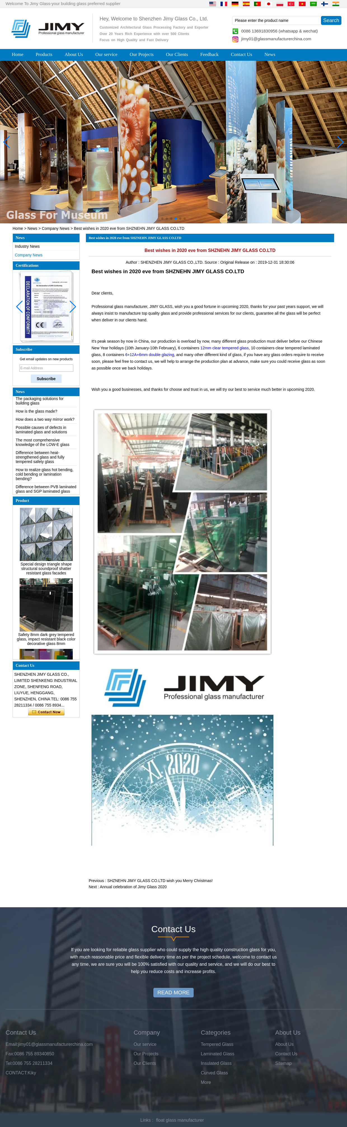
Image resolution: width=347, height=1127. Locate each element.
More (206, 1082)
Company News (55, 228)
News (269, 54)
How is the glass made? (36, 413)
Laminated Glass (218, 1053)
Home (18, 54)
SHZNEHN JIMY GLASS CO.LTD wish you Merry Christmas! (160, 880)
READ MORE (173, 992)
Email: (12, 1044)
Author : (133, 262)
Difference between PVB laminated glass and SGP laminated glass (46, 490)
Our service (106, 54)
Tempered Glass (217, 1044)
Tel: (9, 1063)
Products (44, 54)
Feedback (209, 54)
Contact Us (241, 54)
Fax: (10, 1053)
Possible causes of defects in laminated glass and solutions (41, 431)
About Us (74, 54)
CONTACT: (17, 1072)
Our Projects (142, 54)
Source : (212, 262)
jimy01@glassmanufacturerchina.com (276, 38)
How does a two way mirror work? (45, 421)
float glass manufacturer (180, 1120)
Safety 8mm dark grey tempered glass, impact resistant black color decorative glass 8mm (46, 640)
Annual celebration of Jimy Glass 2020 (133, 887)
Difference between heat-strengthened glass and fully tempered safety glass (40, 459)
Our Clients (177, 54)
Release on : (246, 262)
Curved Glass (214, 1072)
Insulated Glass (216, 1063)
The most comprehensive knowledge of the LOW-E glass (42, 443)
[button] (162, 219)
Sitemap (283, 1063)
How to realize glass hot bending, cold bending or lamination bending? (44, 476)
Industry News (27, 246)
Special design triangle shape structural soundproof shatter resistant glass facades (46, 570)
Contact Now (46, 712)
